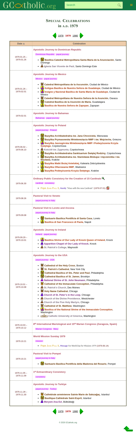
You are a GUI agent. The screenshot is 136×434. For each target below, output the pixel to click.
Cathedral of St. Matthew (58, 305)
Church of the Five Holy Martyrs (61, 302)
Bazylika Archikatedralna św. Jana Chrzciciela (70, 135)
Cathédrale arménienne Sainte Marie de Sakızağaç (72, 394)
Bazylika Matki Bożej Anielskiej (62, 163)
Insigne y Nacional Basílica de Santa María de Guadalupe (76, 91)
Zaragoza (103, 324)
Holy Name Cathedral (56, 291)
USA (64, 255)
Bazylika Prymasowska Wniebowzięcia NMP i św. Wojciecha (78, 139)
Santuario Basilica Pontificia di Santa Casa (68, 218)
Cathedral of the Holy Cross (59, 265)
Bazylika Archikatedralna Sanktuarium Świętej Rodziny (75, 153)
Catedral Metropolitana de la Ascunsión (66, 84)
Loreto (56, 208)
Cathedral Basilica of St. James (62, 276)
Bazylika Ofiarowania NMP (59, 167)
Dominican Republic (69, 49)
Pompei (56, 353)
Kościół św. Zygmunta (56, 149)
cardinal (39, 183)
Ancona (69, 208)
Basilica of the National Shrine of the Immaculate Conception (78, 309)
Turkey (53, 389)
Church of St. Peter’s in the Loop (62, 294)
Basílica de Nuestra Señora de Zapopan (67, 105)
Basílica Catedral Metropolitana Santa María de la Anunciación (79, 60)
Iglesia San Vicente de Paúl (59, 66)
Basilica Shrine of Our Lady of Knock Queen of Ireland (75, 240)
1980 (75, 35)
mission (39, 341)
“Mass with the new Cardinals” (80, 188)
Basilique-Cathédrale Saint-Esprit (63, 398)
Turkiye (62, 384)
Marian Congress (43, 329)
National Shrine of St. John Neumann (64, 280)
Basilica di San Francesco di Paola (64, 222)
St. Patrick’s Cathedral (56, 269)
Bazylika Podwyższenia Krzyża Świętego (67, 170)
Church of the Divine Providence (62, 298)
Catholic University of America (65, 316)
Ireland (62, 229)
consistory (49, 183)
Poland (62, 125)
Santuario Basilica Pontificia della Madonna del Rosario (76, 363)
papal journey (62, 54)
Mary (56, 329)
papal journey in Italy (45, 200)
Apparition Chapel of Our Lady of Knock (66, 243)
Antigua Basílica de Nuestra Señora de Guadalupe (72, 88)
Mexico (62, 74)
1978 (61, 35)
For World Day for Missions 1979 (82, 345)
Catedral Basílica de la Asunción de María (68, 102)
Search (119, 5)
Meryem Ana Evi (53, 401)
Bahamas (63, 113)
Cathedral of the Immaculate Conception (66, 283)
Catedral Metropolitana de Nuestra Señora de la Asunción (76, 98)
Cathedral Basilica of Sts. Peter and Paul (67, 272)
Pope (50, 188)
